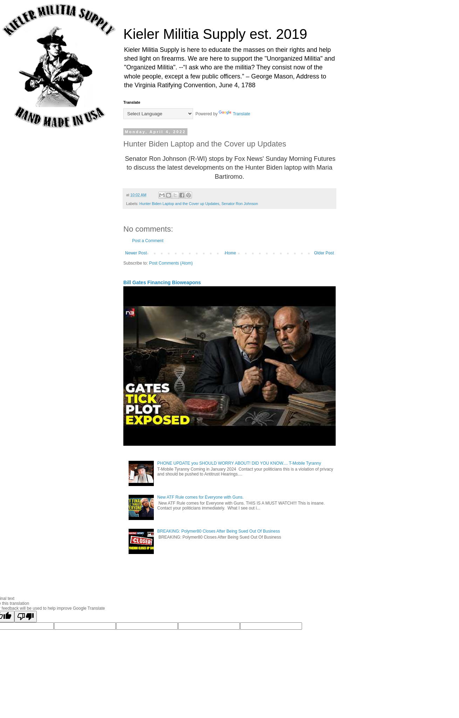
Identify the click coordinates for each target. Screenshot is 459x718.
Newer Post (136, 253)
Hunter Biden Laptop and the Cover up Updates (179, 203)
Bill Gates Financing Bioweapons (162, 282)
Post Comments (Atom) (171, 263)
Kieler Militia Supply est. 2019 (215, 34)
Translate (234, 113)
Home (230, 253)
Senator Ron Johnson (239, 203)
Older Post (324, 253)
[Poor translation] (25, 616)
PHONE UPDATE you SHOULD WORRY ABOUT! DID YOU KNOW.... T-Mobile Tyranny (239, 463)
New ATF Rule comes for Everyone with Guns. (200, 497)
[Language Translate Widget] (158, 113)
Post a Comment (147, 240)
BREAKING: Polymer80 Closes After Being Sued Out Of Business (218, 531)
